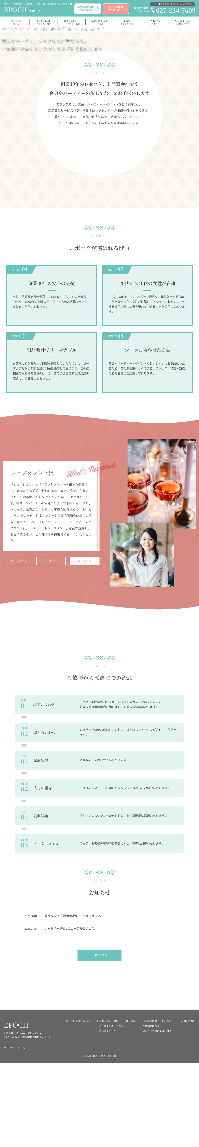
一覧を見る (99, 1083)
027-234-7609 (172, 10)
